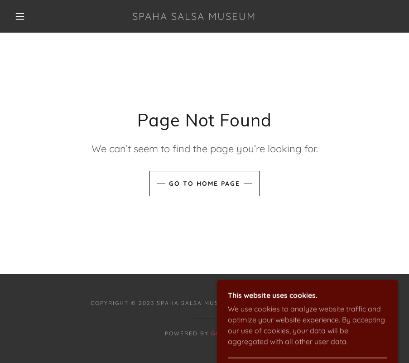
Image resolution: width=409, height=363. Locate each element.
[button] (20, 16)
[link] (194, 17)
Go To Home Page (204, 183)
